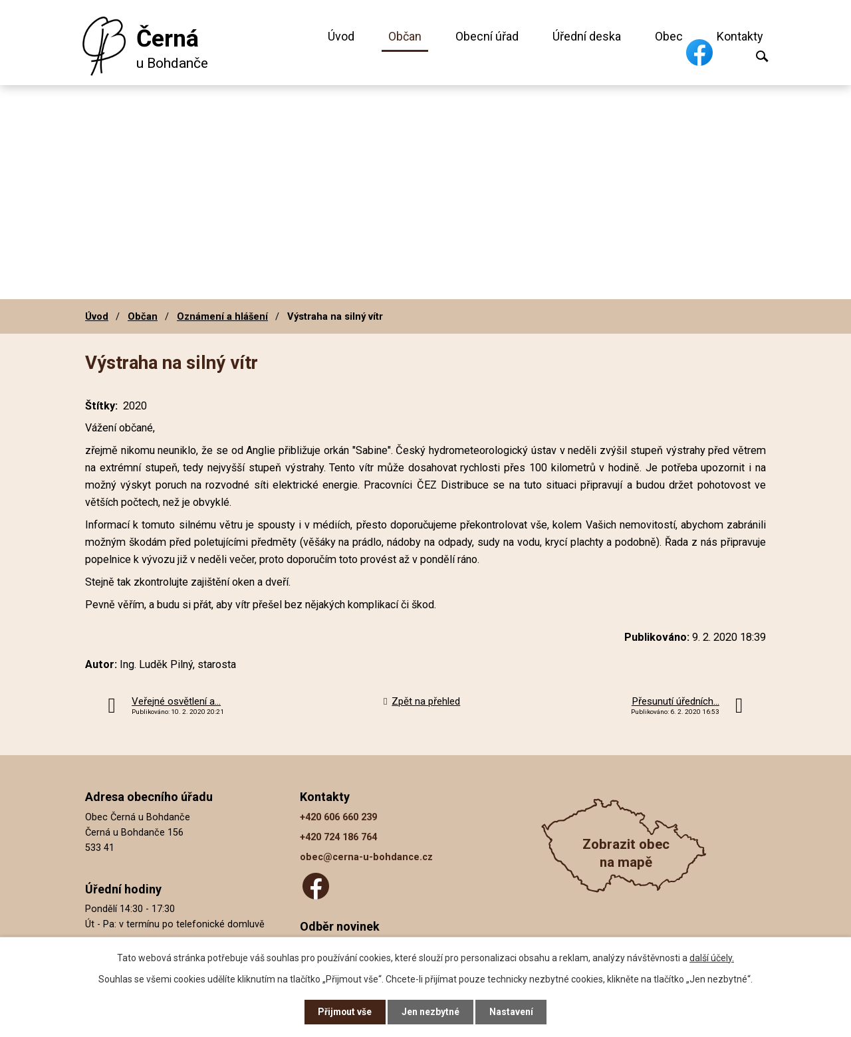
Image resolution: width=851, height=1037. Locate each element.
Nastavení (512, 1011)
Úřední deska (586, 36)
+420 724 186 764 (338, 837)
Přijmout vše (344, 1011)
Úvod (341, 36)
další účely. (711, 957)
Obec (669, 36)
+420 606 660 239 (338, 817)
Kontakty (740, 36)
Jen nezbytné (431, 1011)
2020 (135, 406)
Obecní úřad (487, 36)
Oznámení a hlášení (222, 316)
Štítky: (101, 406)
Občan (405, 36)
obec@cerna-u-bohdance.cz (366, 857)
